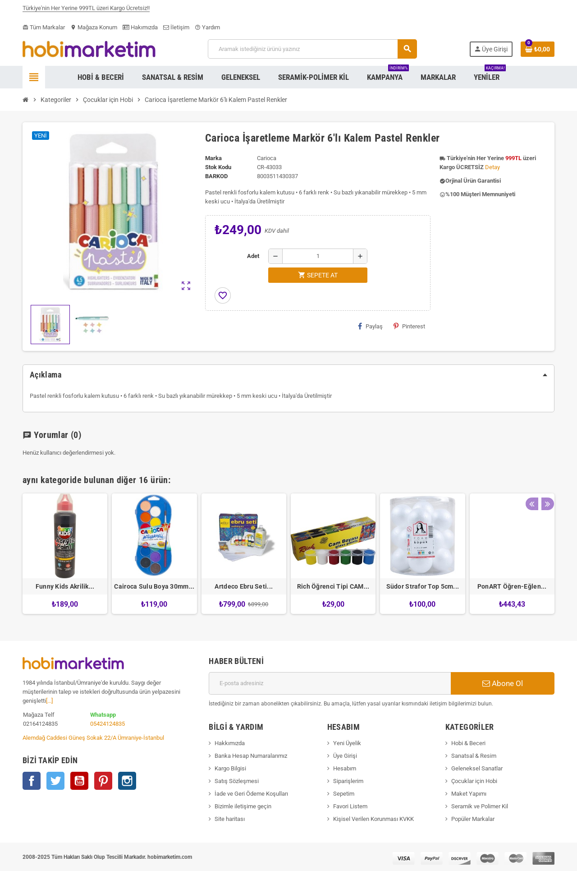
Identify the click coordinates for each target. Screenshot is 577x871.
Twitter (55, 781)
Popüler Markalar (473, 819)
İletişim (176, 27)
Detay (492, 167)
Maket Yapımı (468, 793)
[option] (65, 553)
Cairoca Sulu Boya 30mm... (154, 586)
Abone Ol (502, 683)
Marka (213, 158)
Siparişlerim (348, 781)
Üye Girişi (345, 755)
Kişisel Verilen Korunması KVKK (373, 819)
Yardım (207, 27)
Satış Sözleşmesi (237, 781)
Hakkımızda (230, 743)
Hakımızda (140, 27)
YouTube (79, 781)
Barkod (216, 176)
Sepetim (343, 793)
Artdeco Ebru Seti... (244, 586)
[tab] (288, 375)
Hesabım (344, 768)
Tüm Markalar (44, 27)
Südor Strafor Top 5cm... (422, 586)
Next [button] (545, 477)
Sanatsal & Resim (473, 755)
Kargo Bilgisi (230, 768)
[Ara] (312, 49)
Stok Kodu (218, 167)
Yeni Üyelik (347, 743)
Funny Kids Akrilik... (65, 586)
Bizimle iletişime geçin (243, 806)
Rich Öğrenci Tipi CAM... (333, 586)
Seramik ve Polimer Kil (479, 806)
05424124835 (107, 723)
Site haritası (230, 819)
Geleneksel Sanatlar (477, 768)
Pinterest (409, 326)
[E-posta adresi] (330, 683)
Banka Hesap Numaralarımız (251, 755)
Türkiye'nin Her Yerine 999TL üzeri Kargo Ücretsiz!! (86, 10)
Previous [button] (531, 477)
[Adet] (317, 256)
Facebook (32, 781)
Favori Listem (350, 806)
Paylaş (370, 326)
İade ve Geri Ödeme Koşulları (251, 793)
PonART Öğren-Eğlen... (512, 586)
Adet (253, 256)
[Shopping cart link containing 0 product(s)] (537, 49)
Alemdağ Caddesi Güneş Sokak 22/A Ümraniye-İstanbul (93, 737)
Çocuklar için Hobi (474, 781)
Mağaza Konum (93, 27)
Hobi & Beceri (468, 743)
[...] (49, 700)
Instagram (127, 781)
